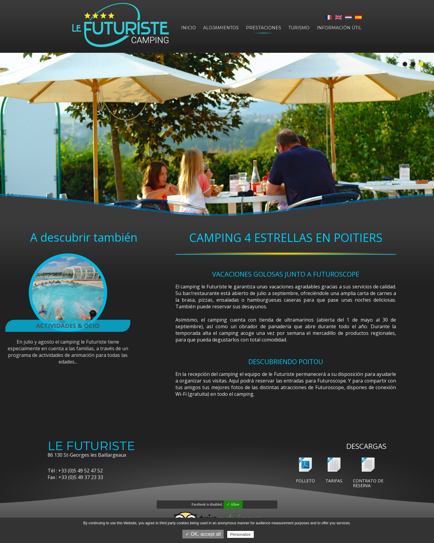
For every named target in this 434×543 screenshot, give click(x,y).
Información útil (339, 27)
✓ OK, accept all (203, 534)
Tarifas (334, 480)
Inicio (188, 27)
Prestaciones (263, 27)
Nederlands (348, 17)
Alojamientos (221, 27)
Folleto (305, 480)
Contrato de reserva (368, 483)
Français (328, 17)
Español (358, 17)
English (338, 17)
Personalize (240, 534)
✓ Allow (233, 504)
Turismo (299, 27)
